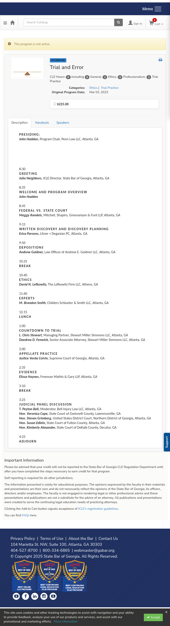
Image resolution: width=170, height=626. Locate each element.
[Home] (12, 22)
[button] (160, 60)
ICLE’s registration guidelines (98, 509)
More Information (66, 621)
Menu (151, 8)
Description (19, 122)
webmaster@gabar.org (94, 550)
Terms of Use (51, 538)
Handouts (42, 122)
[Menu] (5, 22)
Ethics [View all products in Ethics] (93, 88)
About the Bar (81, 538)
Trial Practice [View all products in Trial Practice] (109, 88)
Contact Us (108, 538)
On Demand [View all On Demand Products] (58, 60)
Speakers (62, 122)
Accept (153, 617)
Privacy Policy (23, 538)
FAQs (25, 515)
